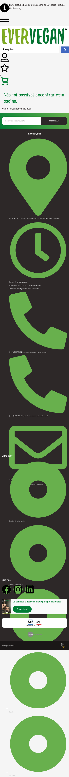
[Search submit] (65, 49)
